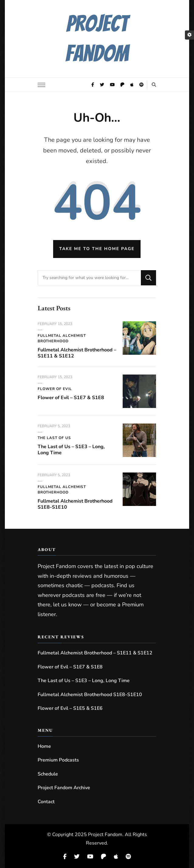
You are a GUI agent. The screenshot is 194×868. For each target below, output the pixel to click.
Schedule (48, 774)
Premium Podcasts (58, 760)
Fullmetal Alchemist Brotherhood (62, 338)
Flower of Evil (55, 388)
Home (44, 746)
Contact (46, 801)
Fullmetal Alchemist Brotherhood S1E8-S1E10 (75, 504)
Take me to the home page (96, 249)
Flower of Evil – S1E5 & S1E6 (70, 708)
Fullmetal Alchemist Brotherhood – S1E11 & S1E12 (77, 353)
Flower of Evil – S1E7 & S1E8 (71, 397)
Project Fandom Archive (64, 787)
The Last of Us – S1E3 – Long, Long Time (71, 449)
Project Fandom (105, 834)
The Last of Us (54, 437)
